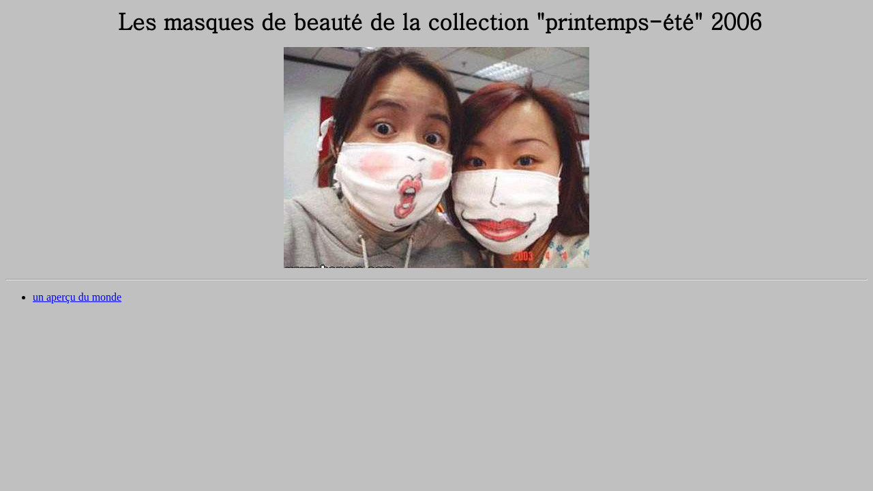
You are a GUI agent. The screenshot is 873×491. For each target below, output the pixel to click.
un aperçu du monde (77, 297)
